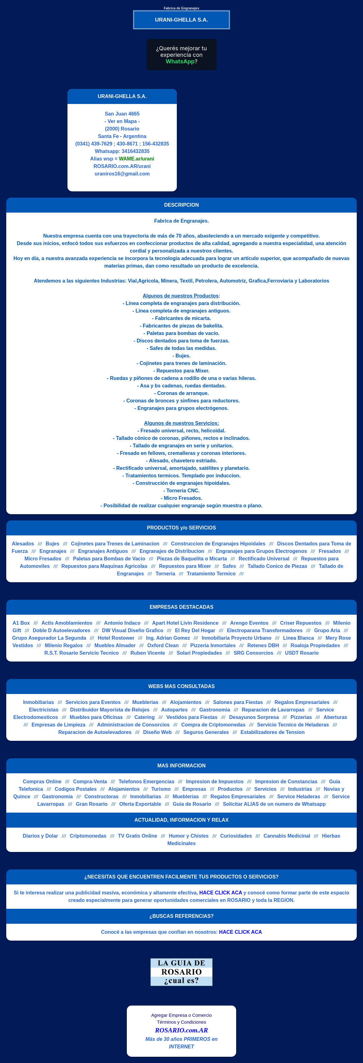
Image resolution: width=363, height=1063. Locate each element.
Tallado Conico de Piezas (277, 566)
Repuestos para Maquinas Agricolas (104, 566)
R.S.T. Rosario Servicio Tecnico (81, 653)
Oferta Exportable (140, 804)
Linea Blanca (298, 638)
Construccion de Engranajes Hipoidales (218, 543)
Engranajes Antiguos (103, 551)
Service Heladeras (298, 796)
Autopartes (174, 709)
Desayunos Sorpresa (254, 717)
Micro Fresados (42, 558)
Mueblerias (145, 702)
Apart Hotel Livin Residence (185, 623)
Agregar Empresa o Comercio (181, 1015)
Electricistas (43, 709)
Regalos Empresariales (302, 702)
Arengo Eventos (249, 623)
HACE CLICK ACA (220, 892)
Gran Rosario (91, 804)
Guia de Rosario (192, 804)
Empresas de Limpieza (59, 724)
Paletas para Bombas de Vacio (109, 558)
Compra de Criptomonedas (213, 724)
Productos (230, 789)
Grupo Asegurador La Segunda (49, 638)
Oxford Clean (163, 645)
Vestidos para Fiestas (192, 717)
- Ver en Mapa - (122, 121)
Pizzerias (301, 717)
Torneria (165, 573)
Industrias (300, 789)
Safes (229, 566)
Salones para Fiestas (238, 702)
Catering (144, 717)
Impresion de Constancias (286, 781)
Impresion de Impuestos (215, 781)
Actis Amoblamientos (67, 623)
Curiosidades (236, 836)
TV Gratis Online (137, 836)
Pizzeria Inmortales (213, 645)
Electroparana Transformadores (264, 630)
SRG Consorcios (253, 653)
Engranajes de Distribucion (172, 551)
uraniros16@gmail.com (122, 173)
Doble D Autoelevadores (61, 630)
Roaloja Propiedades (315, 645)
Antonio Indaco (122, 623)
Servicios (265, 789)
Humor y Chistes (189, 836)
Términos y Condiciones (181, 1022)
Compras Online (42, 781)
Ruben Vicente (147, 653)
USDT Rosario (302, 653)
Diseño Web (157, 732)
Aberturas (335, 717)
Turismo (161, 789)
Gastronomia (214, 709)
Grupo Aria (327, 630)
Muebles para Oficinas (96, 717)
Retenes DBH (263, 645)
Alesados (23, 543)
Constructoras (101, 796)
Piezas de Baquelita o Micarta (192, 558)
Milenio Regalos (64, 645)
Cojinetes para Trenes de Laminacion (115, 543)
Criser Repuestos (301, 623)
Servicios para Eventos (93, 702)
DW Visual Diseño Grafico (132, 630)
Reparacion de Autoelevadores (95, 732)
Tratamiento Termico (211, 573)
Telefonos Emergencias (146, 781)
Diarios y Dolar (40, 836)
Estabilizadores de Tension (273, 732)
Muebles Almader (115, 645)
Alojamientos (185, 702)
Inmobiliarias (38, 702)
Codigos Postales (76, 789)
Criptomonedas (88, 836)
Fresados (330, 551)
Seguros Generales (206, 732)
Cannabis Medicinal (287, 836)
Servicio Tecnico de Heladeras (293, 724)
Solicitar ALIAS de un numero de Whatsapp (274, 804)
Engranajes (52, 551)
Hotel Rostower (116, 638)
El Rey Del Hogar (195, 630)
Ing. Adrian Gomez (168, 638)
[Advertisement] (235, 140)
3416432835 (136, 151)
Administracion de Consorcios (133, 724)
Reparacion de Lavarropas (273, 709)
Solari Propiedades (199, 653)
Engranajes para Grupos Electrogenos (261, 551)
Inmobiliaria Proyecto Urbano (236, 638)
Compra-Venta (90, 781)
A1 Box (21, 623)
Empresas (194, 789)
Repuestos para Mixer (185, 566)
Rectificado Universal (264, 558)
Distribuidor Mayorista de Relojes (109, 709)
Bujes (52, 543)
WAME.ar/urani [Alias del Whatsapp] (136, 158)
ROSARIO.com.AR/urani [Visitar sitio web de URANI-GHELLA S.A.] (122, 166)
